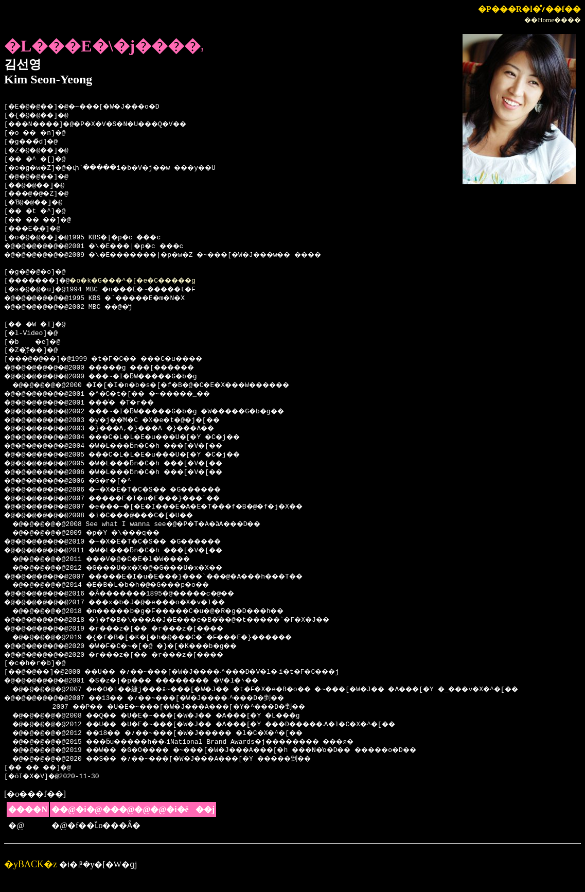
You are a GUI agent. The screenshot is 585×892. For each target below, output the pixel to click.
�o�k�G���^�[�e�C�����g (152, 281)
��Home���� (552, 20)
